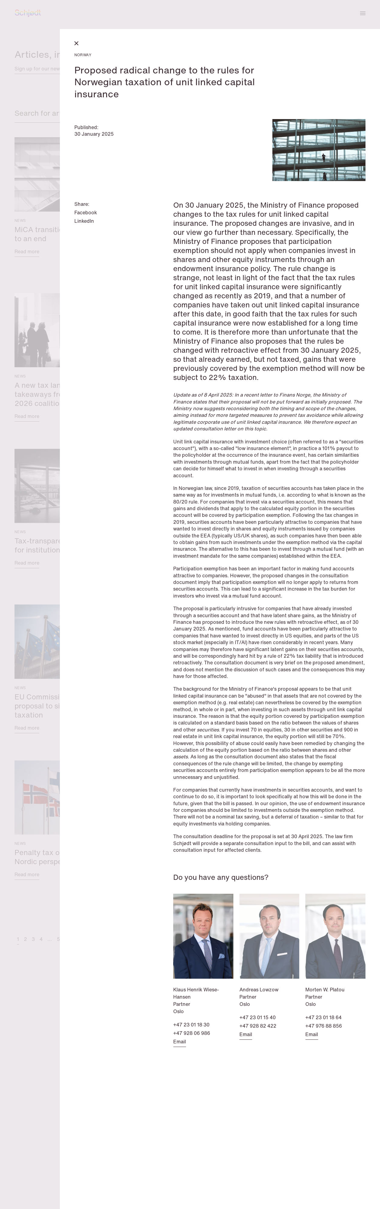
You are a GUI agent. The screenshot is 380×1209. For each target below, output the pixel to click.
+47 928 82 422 (257, 1025)
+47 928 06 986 (191, 1033)
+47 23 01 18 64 (323, 1017)
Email (179, 1041)
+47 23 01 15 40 (257, 1017)
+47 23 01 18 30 (191, 1024)
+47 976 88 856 (323, 1025)
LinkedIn (84, 221)
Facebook (85, 212)
